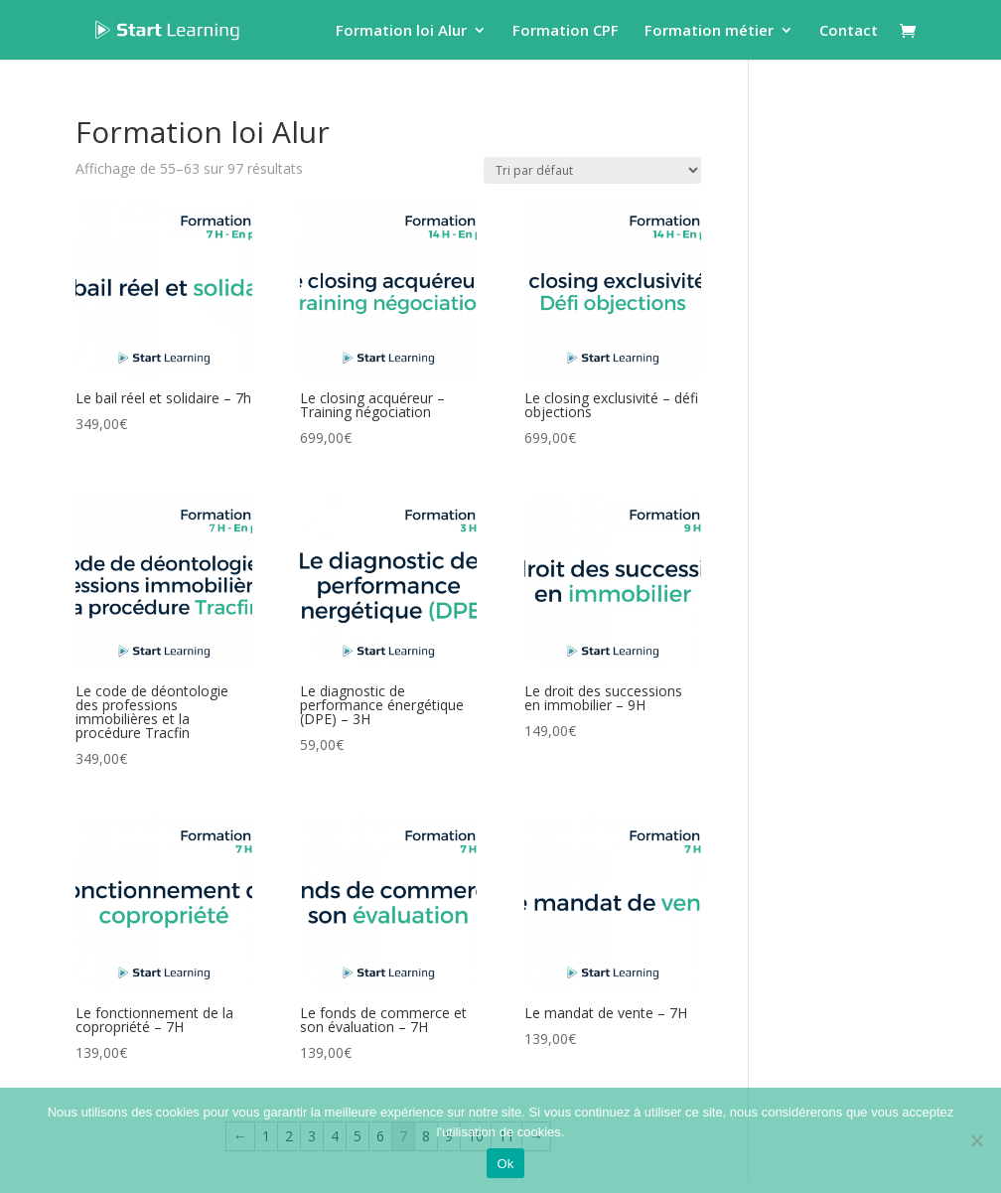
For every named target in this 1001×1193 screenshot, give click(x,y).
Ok (505, 1163)
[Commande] (592, 170)
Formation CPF (565, 31)
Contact (848, 31)
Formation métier (709, 31)
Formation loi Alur (401, 31)
